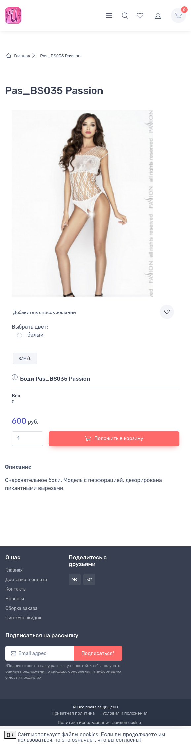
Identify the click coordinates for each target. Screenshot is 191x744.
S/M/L (25, 358)
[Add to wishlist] (167, 312)
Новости (14, 599)
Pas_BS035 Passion (60, 55)
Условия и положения (124, 713)
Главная (22, 55)
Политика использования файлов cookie (99, 722)
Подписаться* (98, 653)
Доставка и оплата (26, 579)
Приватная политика (73, 713)
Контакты (16, 589)
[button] (125, 15)
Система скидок (23, 618)
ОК (10, 735)
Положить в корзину (114, 438)
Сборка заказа (21, 608)
